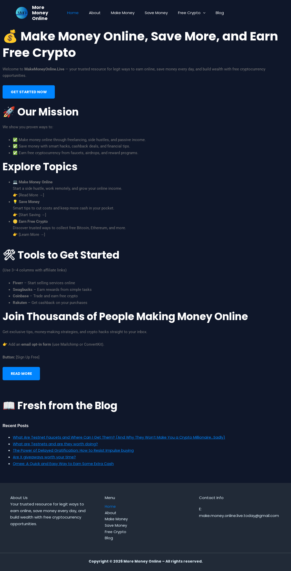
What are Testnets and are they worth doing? (57, 446)
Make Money (124, 12)
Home (79, 12)
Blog (213, 12)
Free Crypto (188, 13)
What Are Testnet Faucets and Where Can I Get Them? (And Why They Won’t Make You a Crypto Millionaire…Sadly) (122, 440)
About (99, 12)
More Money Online (40, 13)
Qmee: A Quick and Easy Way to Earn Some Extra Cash (64, 466)
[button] (199, 13)
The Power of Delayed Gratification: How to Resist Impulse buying (75, 453)
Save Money (155, 12)
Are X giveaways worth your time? (45, 460)
